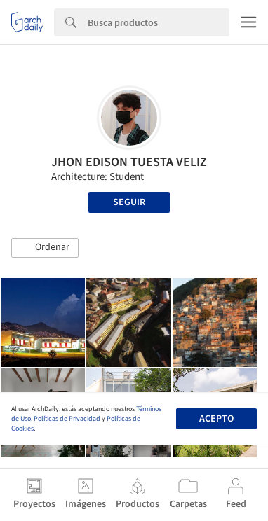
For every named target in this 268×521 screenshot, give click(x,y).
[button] (45, 248)
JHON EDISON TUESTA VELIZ (129, 162)
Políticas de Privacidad (67, 419)
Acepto (216, 419)
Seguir (129, 202)
